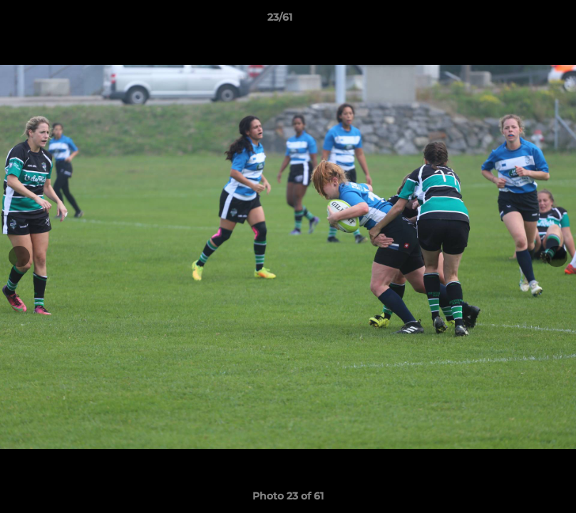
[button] (516, 20)
